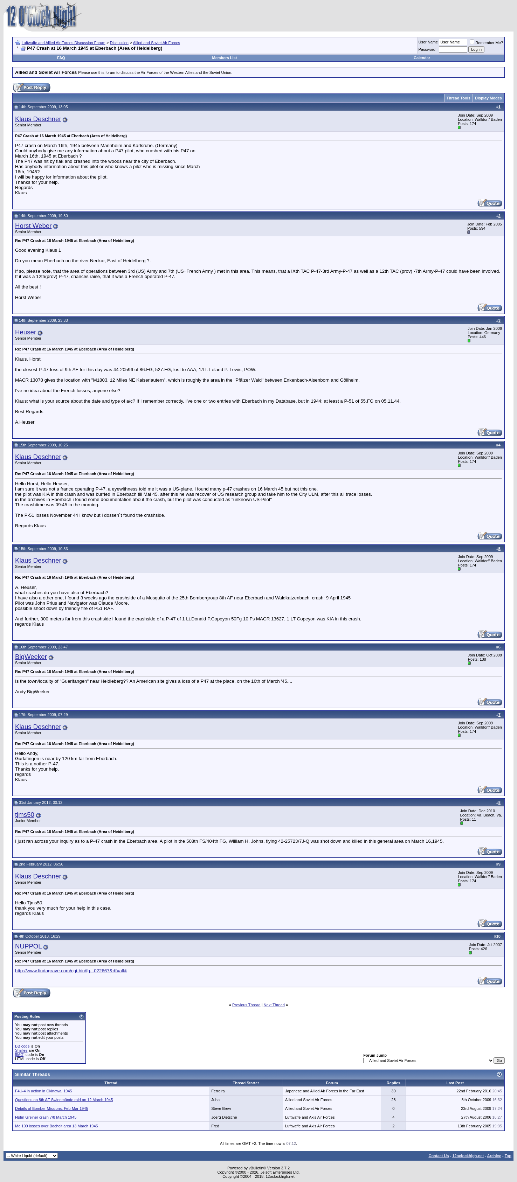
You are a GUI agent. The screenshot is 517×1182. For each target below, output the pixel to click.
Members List (224, 58)
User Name (428, 42)
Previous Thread (246, 1005)
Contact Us (438, 1156)
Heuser (25, 332)
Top (508, 1156)
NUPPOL (28, 946)
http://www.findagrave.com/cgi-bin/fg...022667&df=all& (71, 970)
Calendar (422, 58)
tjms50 (24, 814)
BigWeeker (31, 656)
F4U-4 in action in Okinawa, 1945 (43, 1091)
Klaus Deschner (38, 119)
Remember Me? (486, 43)
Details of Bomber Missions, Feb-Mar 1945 (51, 1108)
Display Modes (488, 98)
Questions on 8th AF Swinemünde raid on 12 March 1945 (64, 1100)
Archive (494, 1156)
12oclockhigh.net (468, 1156)
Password (427, 49)
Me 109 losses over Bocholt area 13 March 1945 (56, 1126)
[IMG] (20, 1054)
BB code (22, 1046)
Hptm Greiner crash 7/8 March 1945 (45, 1117)
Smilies (21, 1050)
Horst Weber (33, 225)
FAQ (61, 58)
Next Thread (274, 1005)
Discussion (119, 43)
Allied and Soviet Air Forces (156, 43)
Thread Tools (458, 98)
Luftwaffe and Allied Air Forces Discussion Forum (63, 43)
